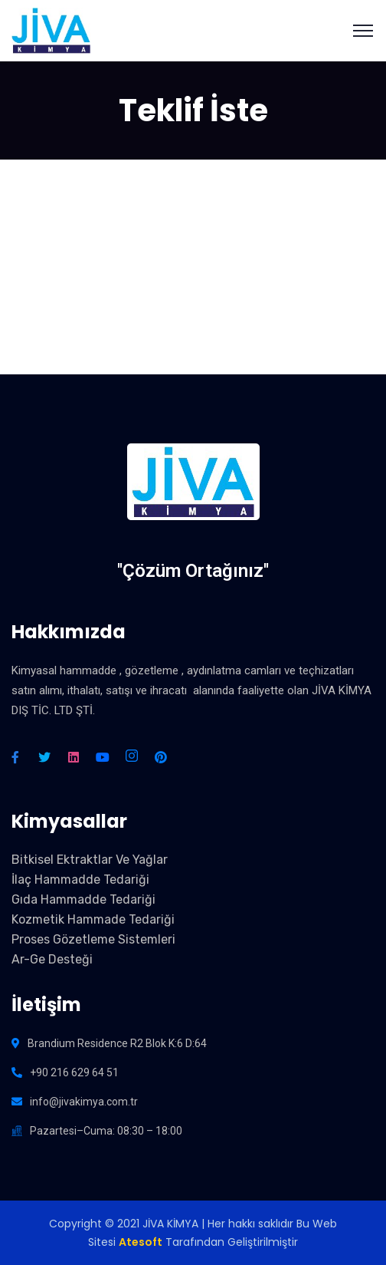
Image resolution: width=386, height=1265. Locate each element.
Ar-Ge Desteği (52, 959)
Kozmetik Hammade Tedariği (93, 919)
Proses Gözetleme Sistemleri (93, 939)
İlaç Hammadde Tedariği (80, 879)
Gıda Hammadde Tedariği (83, 899)
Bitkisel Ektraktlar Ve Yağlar (89, 859)
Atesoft (140, 1242)
